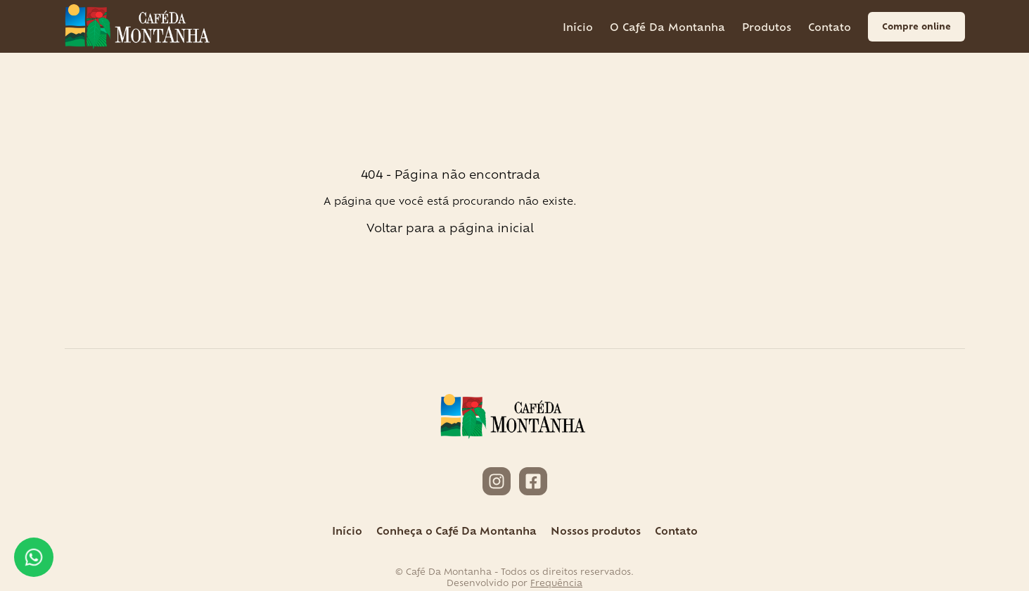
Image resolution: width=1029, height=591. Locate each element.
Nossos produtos (596, 530)
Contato (829, 26)
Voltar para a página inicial (450, 227)
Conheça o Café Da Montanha (456, 530)
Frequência (556, 582)
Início (578, 26)
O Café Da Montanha (667, 26)
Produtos (766, 26)
